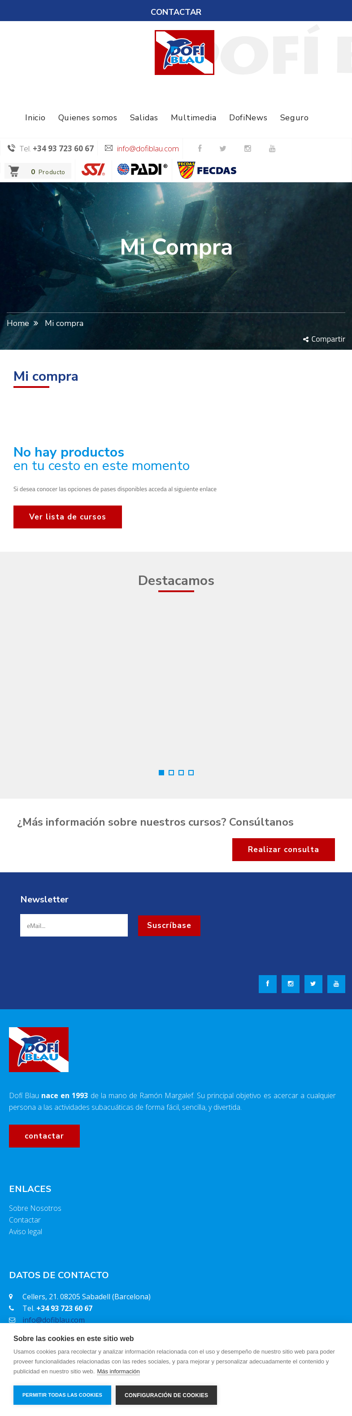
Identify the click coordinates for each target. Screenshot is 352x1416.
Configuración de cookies (166, 1395)
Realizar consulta (283, 849)
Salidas (144, 117)
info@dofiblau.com (148, 148)
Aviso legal (25, 1231)
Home (18, 323)
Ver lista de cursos (67, 517)
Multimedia (194, 117)
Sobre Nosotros (35, 1208)
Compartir (324, 339)
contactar (44, 1136)
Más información (118, 1371)
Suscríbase (169, 925)
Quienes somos (87, 117)
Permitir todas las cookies (62, 1395)
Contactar (25, 1220)
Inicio (35, 117)
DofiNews (248, 117)
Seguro (294, 117)
